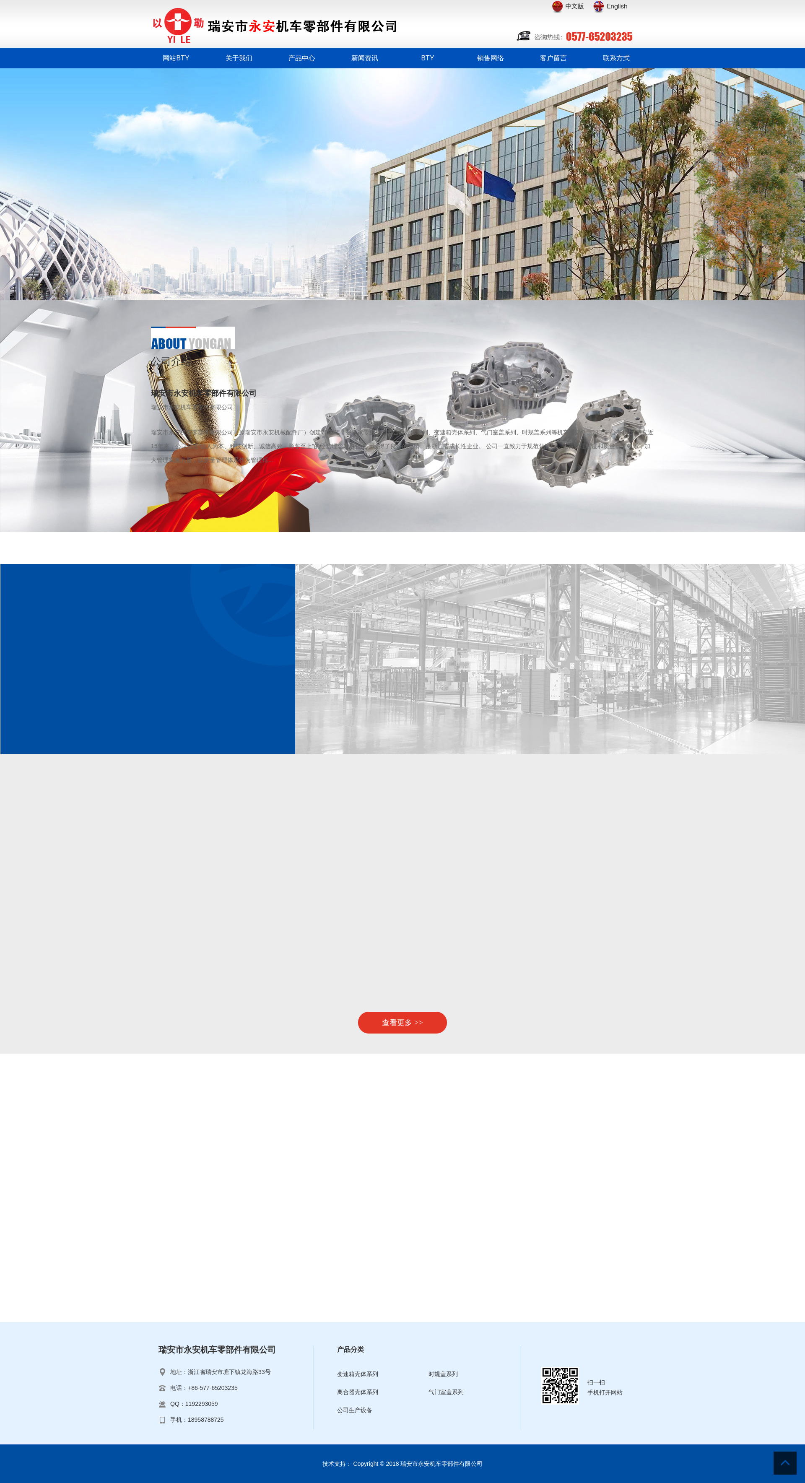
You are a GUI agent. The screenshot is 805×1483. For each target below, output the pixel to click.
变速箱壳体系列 (357, 1374)
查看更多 (402, 1022)
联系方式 (616, 58)
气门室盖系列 (446, 1392)
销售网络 (490, 58)
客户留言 (553, 58)
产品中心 (301, 58)
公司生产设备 (354, 1410)
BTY (427, 58)
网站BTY (176, 58)
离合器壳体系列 (357, 1392)
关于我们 (239, 58)
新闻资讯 (364, 58)
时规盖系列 (443, 1374)
